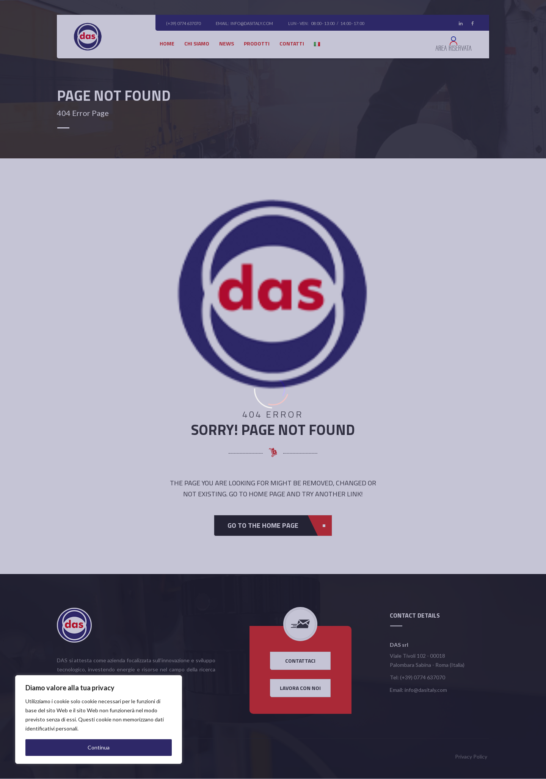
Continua (99, 747)
